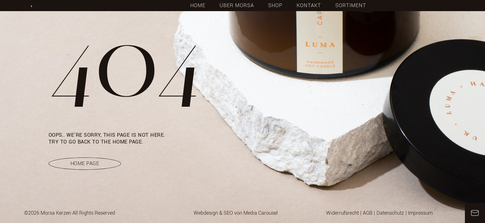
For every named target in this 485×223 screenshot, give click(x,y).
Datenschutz (390, 213)
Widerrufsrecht (342, 213)
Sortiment (350, 5)
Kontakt (309, 5)
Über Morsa (237, 5)
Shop (275, 5)
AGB (367, 213)
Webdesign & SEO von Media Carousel (236, 213)
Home (197, 5)
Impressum (420, 213)
